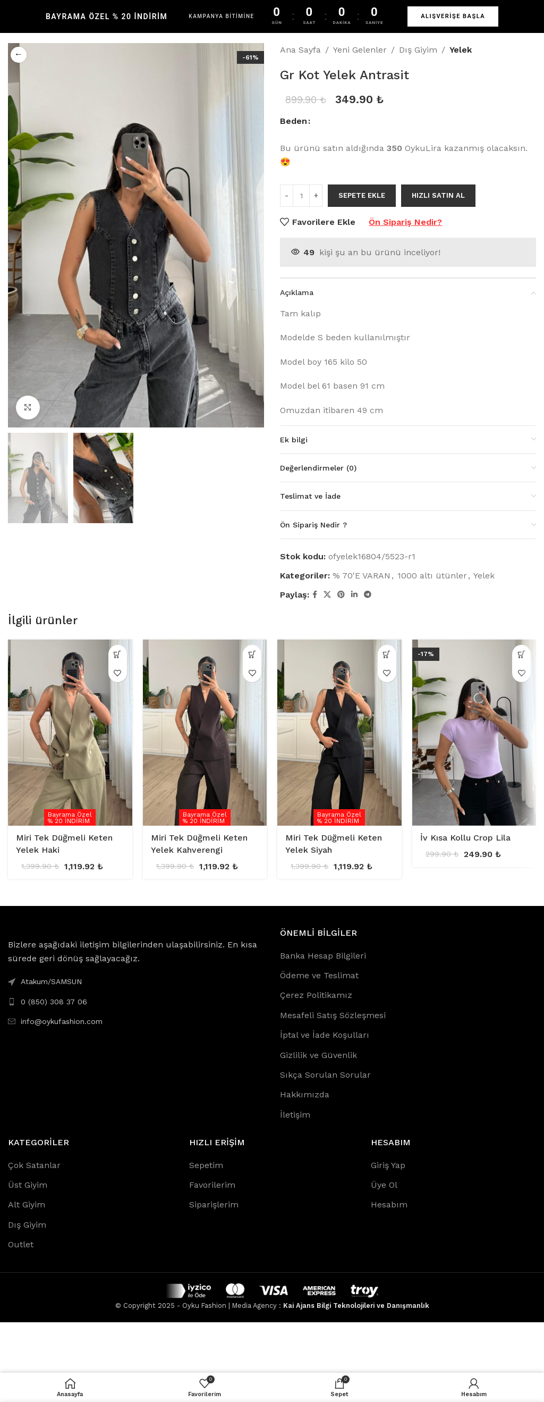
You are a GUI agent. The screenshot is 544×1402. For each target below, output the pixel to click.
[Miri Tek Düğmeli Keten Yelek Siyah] (339, 733)
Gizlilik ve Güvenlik (318, 1055)
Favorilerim (212, 1185)
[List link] (136, 1002)
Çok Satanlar (34, 1165)
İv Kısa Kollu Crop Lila (465, 838)
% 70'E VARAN (361, 575)
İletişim (295, 1115)
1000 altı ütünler (432, 575)
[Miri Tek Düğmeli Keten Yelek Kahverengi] (205, 733)
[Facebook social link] (314, 594)
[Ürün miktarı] (301, 195)
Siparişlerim (214, 1204)
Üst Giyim (27, 1185)
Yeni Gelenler (360, 50)
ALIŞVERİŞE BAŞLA (453, 16)
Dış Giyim (418, 50)
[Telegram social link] (368, 594)
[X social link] (327, 594)
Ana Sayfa (300, 50)
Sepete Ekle (361, 195)
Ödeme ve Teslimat (319, 975)
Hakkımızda (304, 1094)
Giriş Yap (388, 1165)
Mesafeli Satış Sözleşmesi (333, 1015)
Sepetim (206, 1165)
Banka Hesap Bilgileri (323, 956)
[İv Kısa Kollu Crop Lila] (474, 733)
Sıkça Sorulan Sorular (325, 1075)
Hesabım (389, 1204)
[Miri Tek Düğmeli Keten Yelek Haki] (70, 733)
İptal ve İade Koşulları (324, 1035)
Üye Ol (384, 1185)
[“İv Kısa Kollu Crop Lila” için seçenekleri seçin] (521, 654)
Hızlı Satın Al (438, 195)
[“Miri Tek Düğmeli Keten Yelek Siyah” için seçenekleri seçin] (387, 654)
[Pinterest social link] (341, 594)
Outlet (20, 1244)
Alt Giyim (26, 1204)
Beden (293, 121)
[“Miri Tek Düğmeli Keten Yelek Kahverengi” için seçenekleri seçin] (252, 654)
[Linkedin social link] (354, 594)
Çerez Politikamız (316, 995)
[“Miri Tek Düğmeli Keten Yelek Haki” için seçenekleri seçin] (117, 654)
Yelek (460, 50)
